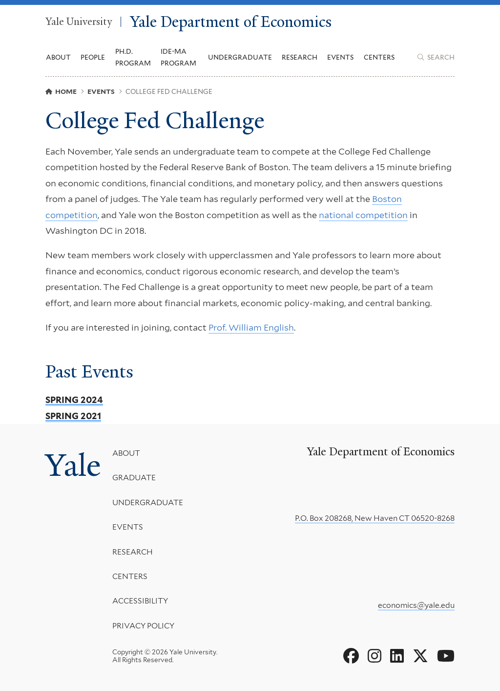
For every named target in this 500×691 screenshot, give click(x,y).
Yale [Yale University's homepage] (73, 465)
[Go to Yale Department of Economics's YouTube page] (446, 656)
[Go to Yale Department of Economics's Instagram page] (374, 656)
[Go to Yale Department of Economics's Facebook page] (351, 656)
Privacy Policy (143, 625)
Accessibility (140, 600)
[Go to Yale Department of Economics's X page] (420, 656)
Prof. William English (251, 327)
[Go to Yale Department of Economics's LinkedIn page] (397, 656)
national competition (363, 215)
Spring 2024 (74, 400)
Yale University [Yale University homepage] (78, 22)
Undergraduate (147, 502)
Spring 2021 (73, 416)
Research (132, 551)
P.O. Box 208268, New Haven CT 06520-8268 (375, 518)
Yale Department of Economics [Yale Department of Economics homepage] (231, 22)
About (126, 453)
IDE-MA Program (178, 57)
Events (340, 57)
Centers (379, 57)
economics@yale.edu (416, 605)
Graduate (134, 477)
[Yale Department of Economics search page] (436, 57)
